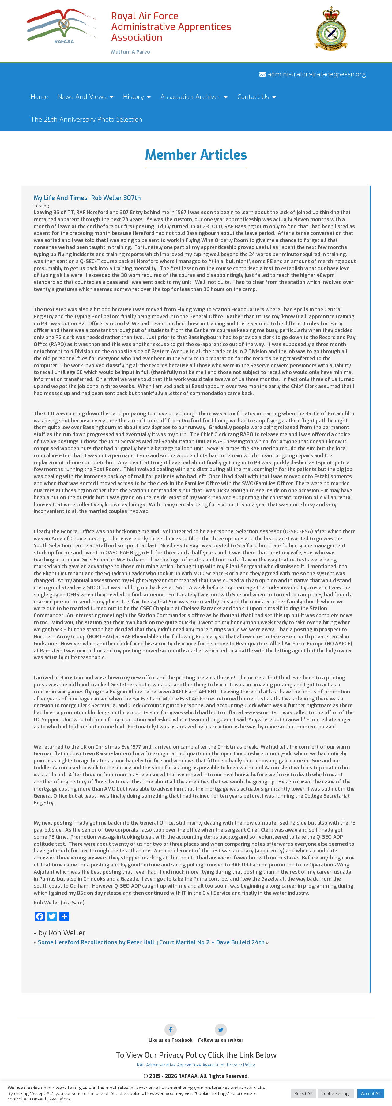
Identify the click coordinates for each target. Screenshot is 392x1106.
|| (157, 943)
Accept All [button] (371, 1093)
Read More (60, 1099)
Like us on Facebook (170, 1040)
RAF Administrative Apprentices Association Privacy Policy (196, 1065)
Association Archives (194, 96)
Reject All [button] (304, 1093)
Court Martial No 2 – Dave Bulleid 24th (212, 942)
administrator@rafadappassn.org (312, 74)
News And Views (86, 96)
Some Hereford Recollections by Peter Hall (96, 942)
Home (39, 96)
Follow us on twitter (220, 1040)
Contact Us (257, 96)
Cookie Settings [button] (336, 1093)
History (137, 96)
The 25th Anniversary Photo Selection (86, 119)
